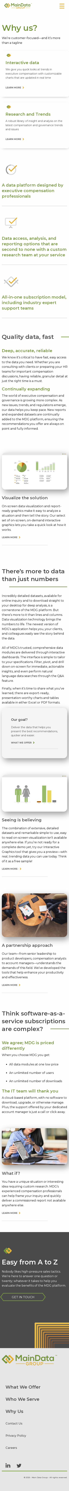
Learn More (9, 537)
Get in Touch (23, 1297)
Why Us (14, 1411)
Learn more (13, 87)
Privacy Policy (16, 1435)
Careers (11, 1448)
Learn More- (10, 868)
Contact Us (14, 1423)
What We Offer (23, 1387)
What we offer (21, 742)
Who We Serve (22, 1399)
